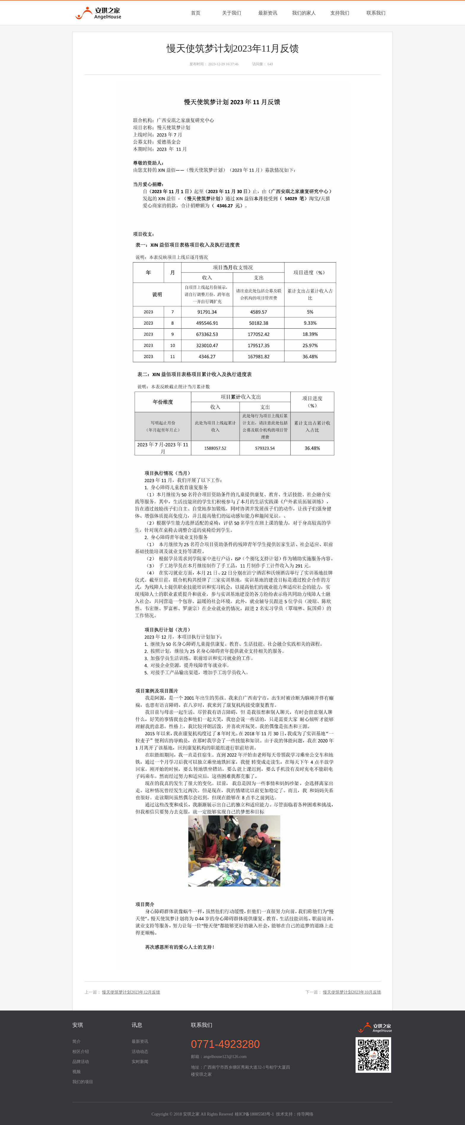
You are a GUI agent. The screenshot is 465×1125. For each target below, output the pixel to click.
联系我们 (376, 12)
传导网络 (305, 1114)
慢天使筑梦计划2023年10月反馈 (352, 992)
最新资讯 (267, 12)
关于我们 (231, 12)
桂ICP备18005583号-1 (254, 1114)
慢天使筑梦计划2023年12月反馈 (131, 992)
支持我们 (339, 12)
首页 (195, 12)
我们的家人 (304, 12)
